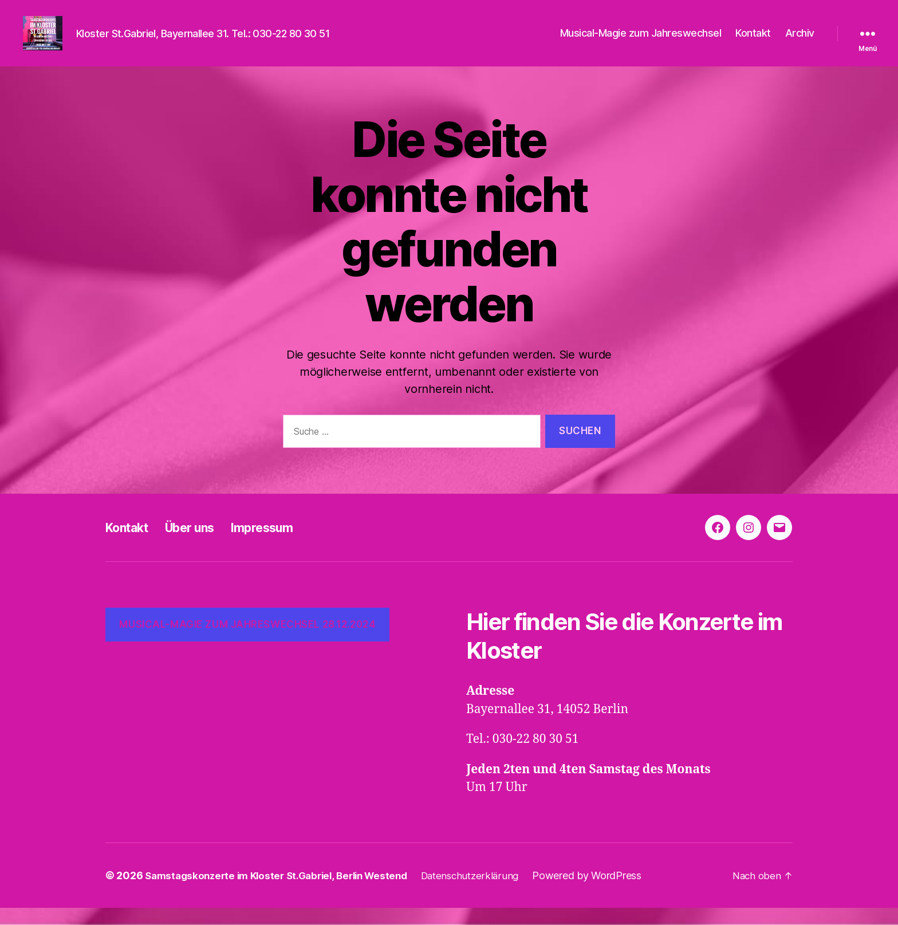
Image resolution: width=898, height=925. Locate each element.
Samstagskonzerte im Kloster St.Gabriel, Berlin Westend (284, 893)
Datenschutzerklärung (488, 893)
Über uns (202, 544)
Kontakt (753, 42)
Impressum (284, 544)
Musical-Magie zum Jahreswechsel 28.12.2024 (247, 641)
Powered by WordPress (607, 893)
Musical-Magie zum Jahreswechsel (641, 42)
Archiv (799, 42)
